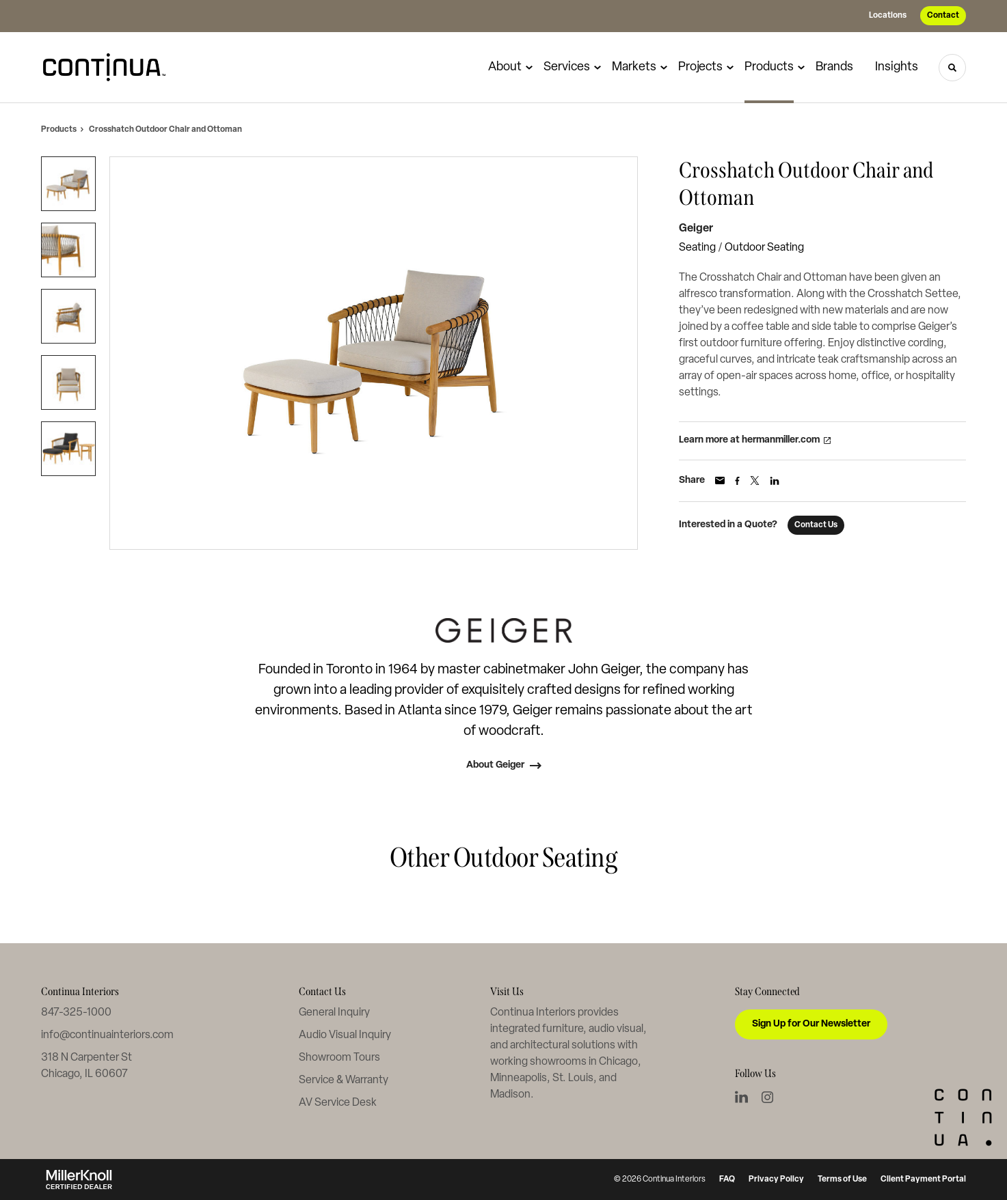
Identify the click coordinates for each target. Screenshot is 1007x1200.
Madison (510, 1094)
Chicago (618, 1062)
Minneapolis (518, 1078)
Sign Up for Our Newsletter (811, 1024)
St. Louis (572, 1078)
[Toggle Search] (952, 67)
